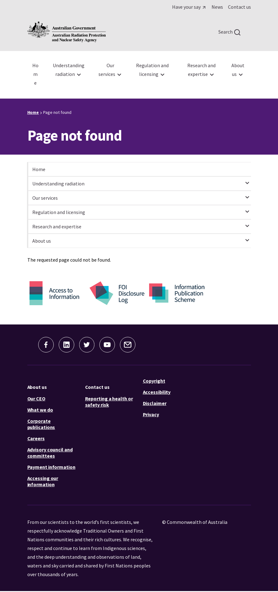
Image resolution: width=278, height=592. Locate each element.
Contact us (97, 388)
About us (37, 388)
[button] (43, 345)
